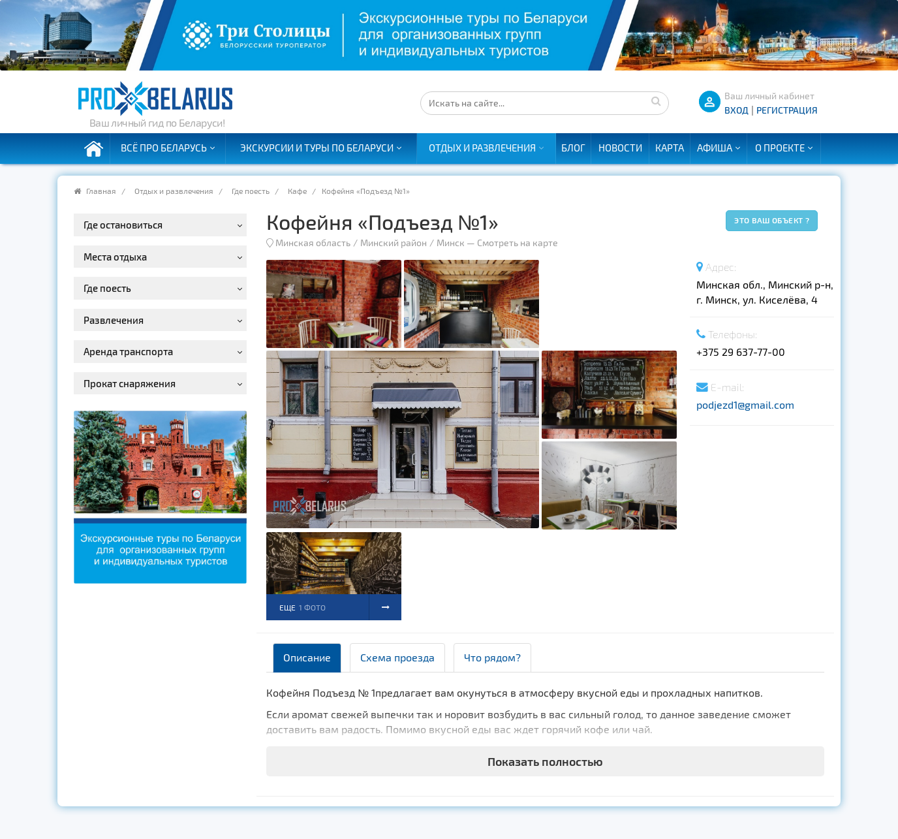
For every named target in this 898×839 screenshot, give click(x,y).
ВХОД (736, 110)
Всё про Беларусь (164, 147)
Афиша (714, 147)
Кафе (297, 190)
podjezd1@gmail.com (745, 404)
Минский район (393, 242)
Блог (573, 147)
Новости (620, 147)
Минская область (312, 242)
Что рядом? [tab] (492, 657)
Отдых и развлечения (482, 147)
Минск (451, 242)
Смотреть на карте (517, 242)
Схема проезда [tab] (397, 657)
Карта (669, 147)
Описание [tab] (307, 657)
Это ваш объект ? (771, 220)
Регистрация (787, 110)
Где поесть (251, 190)
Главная (101, 190)
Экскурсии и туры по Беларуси (317, 147)
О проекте (780, 147)
